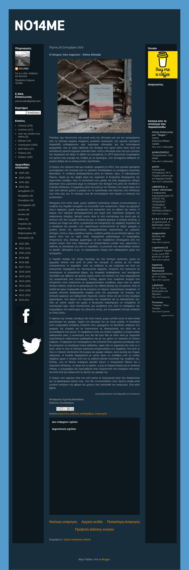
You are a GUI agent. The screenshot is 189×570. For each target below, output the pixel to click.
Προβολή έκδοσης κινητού (94, 529)
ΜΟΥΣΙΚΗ (23, 148)
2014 (22, 281)
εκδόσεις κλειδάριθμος (82, 413)
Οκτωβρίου (24, 200)
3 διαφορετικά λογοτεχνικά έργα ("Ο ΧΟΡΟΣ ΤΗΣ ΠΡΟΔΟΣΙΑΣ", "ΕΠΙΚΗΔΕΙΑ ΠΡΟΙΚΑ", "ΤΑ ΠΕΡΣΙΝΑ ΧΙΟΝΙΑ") (162, 202)
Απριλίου (23, 223)
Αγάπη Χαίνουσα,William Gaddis (161, 141)
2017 (22, 267)
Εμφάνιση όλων (167, 315)
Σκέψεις (22, 157)
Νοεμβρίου (24, 195)
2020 (22, 253)
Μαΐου (21, 219)
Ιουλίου (22, 209)
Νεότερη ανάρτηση (63, 522)
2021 (22, 248)
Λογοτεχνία (101, 413)
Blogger (106, 559)
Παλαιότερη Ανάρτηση (123, 522)
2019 (22, 257)
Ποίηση (22, 152)
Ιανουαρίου (24, 237)
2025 (22, 177)
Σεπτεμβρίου (25, 205)
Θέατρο (22, 140)
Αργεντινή (63, 413)
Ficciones (157, 302)
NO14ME (39, 25)
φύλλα (155, 166)
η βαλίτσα (157, 285)
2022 (22, 243)
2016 (22, 271)
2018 (22, 262)
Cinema (22, 125)
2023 (22, 186)
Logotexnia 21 (160, 247)
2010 (22, 299)
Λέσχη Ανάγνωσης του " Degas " (162, 133)
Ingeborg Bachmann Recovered (158, 268)
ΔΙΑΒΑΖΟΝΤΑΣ (160, 152)
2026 (22, 172)
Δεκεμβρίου (24, 191)
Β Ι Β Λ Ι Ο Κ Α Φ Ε (162, 219)
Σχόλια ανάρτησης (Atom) (77, 539)
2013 (22, 285)
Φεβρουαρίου (25, 233)
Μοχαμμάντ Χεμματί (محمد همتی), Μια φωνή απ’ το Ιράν (162, 253)
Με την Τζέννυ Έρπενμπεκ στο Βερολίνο (160, 291)
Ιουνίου (22, 214)
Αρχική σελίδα (92, 522)
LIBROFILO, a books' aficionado (162, 188)
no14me (22, 129)
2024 (22, 182)
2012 (22, 290)
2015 (22, 276)
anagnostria (159, 233)
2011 (22, 295)
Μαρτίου (23, 228)
